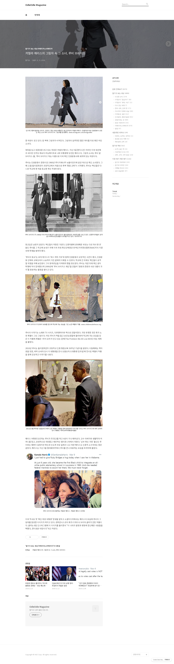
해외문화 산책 (121, 142)
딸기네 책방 (118, 145)
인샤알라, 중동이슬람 (124, 117)
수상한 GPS (121, 97)
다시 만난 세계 (121, 105)
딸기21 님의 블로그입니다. (38, 610)
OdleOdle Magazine (35, 5)
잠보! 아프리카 (122, 123)
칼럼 (118, 128)
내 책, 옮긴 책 (121, 149)
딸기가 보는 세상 (120, 93)
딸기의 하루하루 (122, 162)
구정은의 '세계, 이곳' (123, 102)
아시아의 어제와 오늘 (124, 111)
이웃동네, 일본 (122, 114)
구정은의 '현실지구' (123, 99)
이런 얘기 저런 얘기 (121, 159)
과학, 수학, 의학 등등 (124, 155)
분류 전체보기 (119, 89)
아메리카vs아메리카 (123, 126)
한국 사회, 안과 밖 (123, 108)
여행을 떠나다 (121, 168)
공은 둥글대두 (121, 171)
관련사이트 (137, 654)
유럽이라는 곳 (121, 120)
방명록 (37, 15)
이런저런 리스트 (122, 152)
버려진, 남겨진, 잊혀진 (124, 136)
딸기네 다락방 (121, 165)
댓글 (27, 596)
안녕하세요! (116, 81)
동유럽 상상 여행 (122, 139)
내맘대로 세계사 (120, 132)
